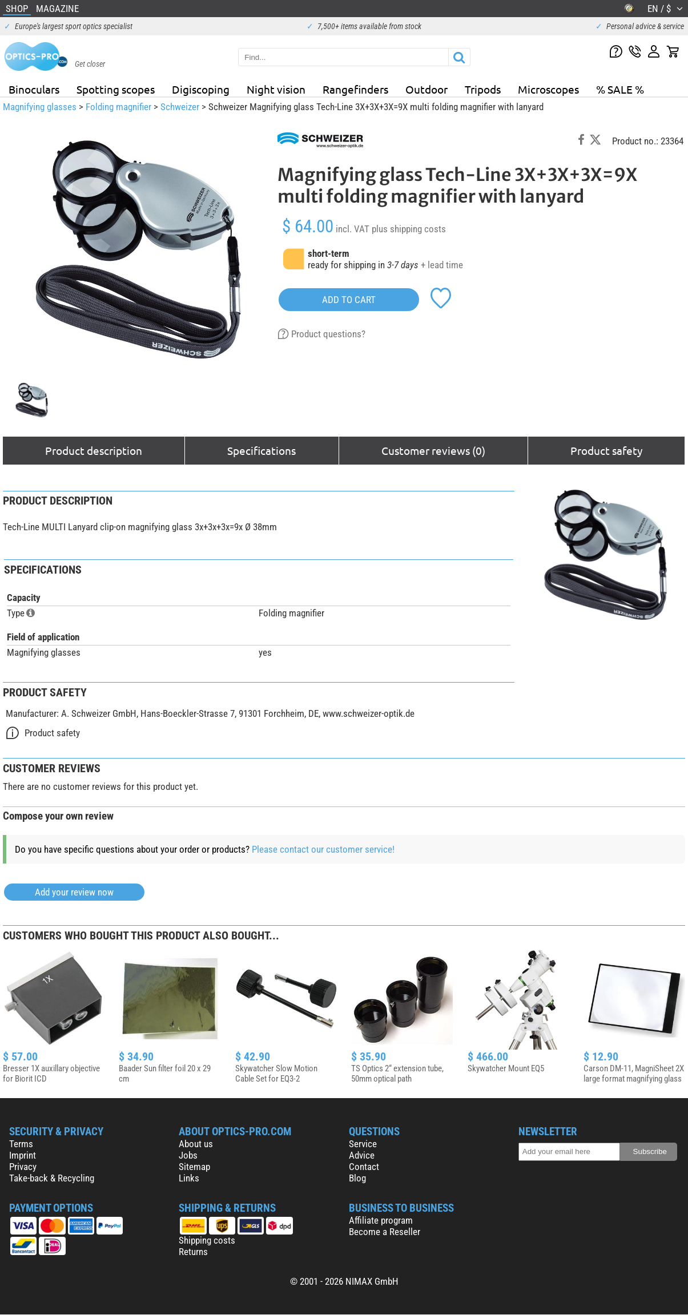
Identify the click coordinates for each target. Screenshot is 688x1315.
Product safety (606, 450)
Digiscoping (201, 89)
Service (363, 1143)
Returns (193, 1251)
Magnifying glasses (40, 106)
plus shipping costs (409, 229)
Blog (357, 1178)
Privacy (23, 1166)
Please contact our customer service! (323, 849)
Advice (362, 1155)
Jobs (188, 1155)
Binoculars (34, 89)
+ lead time (442, 265)
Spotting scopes (116, 89)
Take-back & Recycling (51, 1178)
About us (196, 1143)
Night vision (276, 89)
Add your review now (74, 892)
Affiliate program (381, 1220)
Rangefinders (355, 89)
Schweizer (179, 106)
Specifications (261, 450)
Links (189, 1178)
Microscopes (548, 89)
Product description (93, 450)
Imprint (22, 1155)
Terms (21, 1143)
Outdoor (426, 89)
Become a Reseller (384, 1231)
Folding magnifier (118, 106)
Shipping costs (207, 1240)
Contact (364, 1166)
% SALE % (620, 89)
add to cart (349, 299)
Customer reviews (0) (433, 450)
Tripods (483, 89)
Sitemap (194, 1166)
